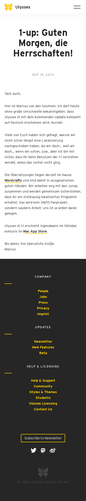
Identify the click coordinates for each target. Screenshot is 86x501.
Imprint (43, 314)
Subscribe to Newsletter (43, 438)
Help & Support (43, 380)
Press (43, 302)
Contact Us (43, 409)
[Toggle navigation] (77, 7)
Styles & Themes (43, 392)
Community (43, 386)
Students (43, 398)
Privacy (43, 308)
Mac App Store (35, 231)
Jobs (43, 297)
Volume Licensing (43, 403)
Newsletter (43, 341)
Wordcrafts (13, 180)
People (43, 291)
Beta (43, 353)
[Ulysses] (21, 7)
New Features (43, 347)
